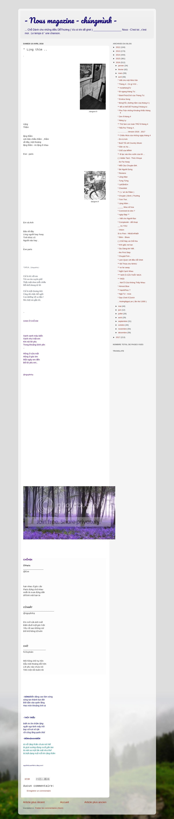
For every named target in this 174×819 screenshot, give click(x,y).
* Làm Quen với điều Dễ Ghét (130, 260)
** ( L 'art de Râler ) (126, 192)
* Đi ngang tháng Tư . (127, 91)
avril (120, 77)
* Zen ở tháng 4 (124, 116)
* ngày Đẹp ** (123, 214)
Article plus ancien (95, 802)
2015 (118, 58)
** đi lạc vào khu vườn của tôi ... (131, 154)
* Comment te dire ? (126, 211)
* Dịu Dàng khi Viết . (126, 248)
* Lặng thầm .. (124, 203)
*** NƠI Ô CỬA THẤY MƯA (129, 275)
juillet (120, 314)
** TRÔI (121, 279)
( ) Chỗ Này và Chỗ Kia (128, 241)
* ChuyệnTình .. (124, 256)
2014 (118, 55)
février (121, 69)
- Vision (121, 230)
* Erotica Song (124, 99)
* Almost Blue (123, 286)
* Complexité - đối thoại (128, 222)
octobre (121, 325)
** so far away (124, 267)
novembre (122, 329)
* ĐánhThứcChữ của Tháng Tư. (131, 95)
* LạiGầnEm (123, 184)
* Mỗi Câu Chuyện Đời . (128, 165)
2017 (118, 337)
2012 (118, 47)
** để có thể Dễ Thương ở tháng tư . (133, 107)
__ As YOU (122, 226)
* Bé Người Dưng (125, 169)
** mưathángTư (124, 88)
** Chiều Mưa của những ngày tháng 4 (134, 135)
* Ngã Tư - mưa (124, 294)
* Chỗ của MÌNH (125, 150)
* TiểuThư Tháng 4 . (126, 128)
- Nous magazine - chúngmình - (71, 20)
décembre (122, 333)
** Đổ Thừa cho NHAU (127, 264)
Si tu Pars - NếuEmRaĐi (128, 233)
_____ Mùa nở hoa (126, 207)
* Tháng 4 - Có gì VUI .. (128, 84)
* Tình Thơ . (123, 199)
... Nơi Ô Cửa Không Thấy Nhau (131, 282)
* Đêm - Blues (124, 237)
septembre (123, 321)
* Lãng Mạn (123, 177)
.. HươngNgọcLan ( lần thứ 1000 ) (132, 301)
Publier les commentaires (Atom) (49, 808)
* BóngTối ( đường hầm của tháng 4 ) (134, 103)
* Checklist (122, 188)
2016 (118, 62)
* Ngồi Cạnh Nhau (125, 271)
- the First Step (124, 252)
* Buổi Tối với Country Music (130, 143)
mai (120, 306)
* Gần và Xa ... (124, 147)
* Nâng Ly (122, 120)
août (120, 317)
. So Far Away (124, 162)
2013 (118, 51)
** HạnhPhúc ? (124, 290)
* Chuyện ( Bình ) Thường (129, 196)
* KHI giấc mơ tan (125, 245)
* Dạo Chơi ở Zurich (126, 298)
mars (120, 73)
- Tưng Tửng (123, 181)
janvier (121, 66)
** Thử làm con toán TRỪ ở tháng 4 (133, 124)
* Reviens (122, 173)
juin (120, 310)
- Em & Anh (122, 139)
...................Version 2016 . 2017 (131, 132)
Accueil (64, 802)
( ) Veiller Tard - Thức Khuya (130, 158)
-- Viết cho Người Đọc (127, 218)
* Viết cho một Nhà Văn (128, 80)
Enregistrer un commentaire (39, 791)
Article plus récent (34, 802)
